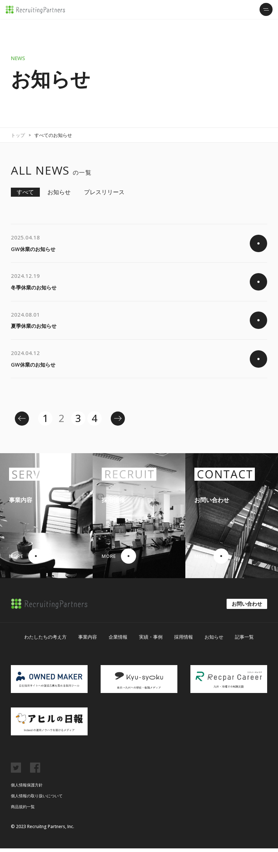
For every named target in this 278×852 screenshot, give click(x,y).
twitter (16, 771)
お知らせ (59, 192)
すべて (25, 192)
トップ (18, 135)
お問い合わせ (247, 607)
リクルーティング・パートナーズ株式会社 (35, 9)
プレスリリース (104, 192)
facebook (35, 771)
